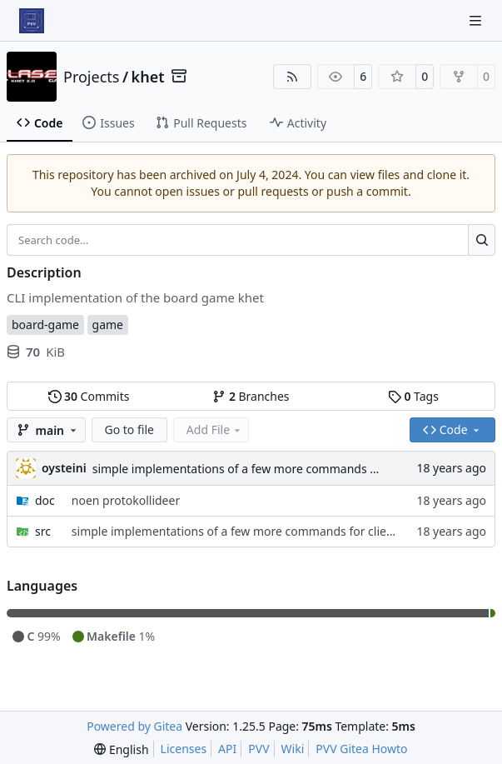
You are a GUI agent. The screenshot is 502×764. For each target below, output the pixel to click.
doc (45, 500)
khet (148, 76)
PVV (258, 749)
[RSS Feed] (292, 76)
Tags (413, 396)
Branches (250, 396)
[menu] (121, 749)
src (43, 531)
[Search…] (481, 240)
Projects (91, 76)
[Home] (31, 21)
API (227, 749)
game (107, 324)
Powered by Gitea (134, 726)
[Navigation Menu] (477, 20)
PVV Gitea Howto (361, 749)
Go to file (129, 429)
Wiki (293, 749)
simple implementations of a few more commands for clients (258, 469)
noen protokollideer (126, 500)
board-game (45, 324)
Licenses (184, 749)
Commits (89, 396)
